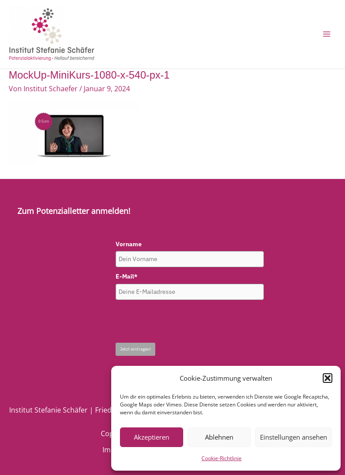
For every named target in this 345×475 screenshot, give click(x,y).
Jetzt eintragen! (135, 349)
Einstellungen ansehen (293, 437)
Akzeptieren (151, 437)
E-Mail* (126, 276)
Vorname (129, 244)
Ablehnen (219, 437)
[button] (327, 378)
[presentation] (182, 321)
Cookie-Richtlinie (222, 458)
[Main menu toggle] (326, 34)
